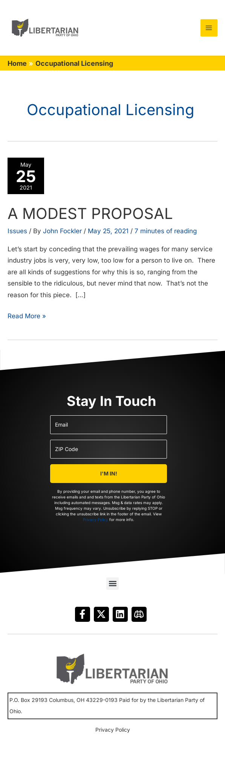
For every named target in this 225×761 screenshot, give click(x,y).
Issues (17, 235)
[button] (112, 583)
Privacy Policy (95, 519)
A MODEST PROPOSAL (90, 217)
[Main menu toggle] (209, 27)
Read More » (27, 319)
